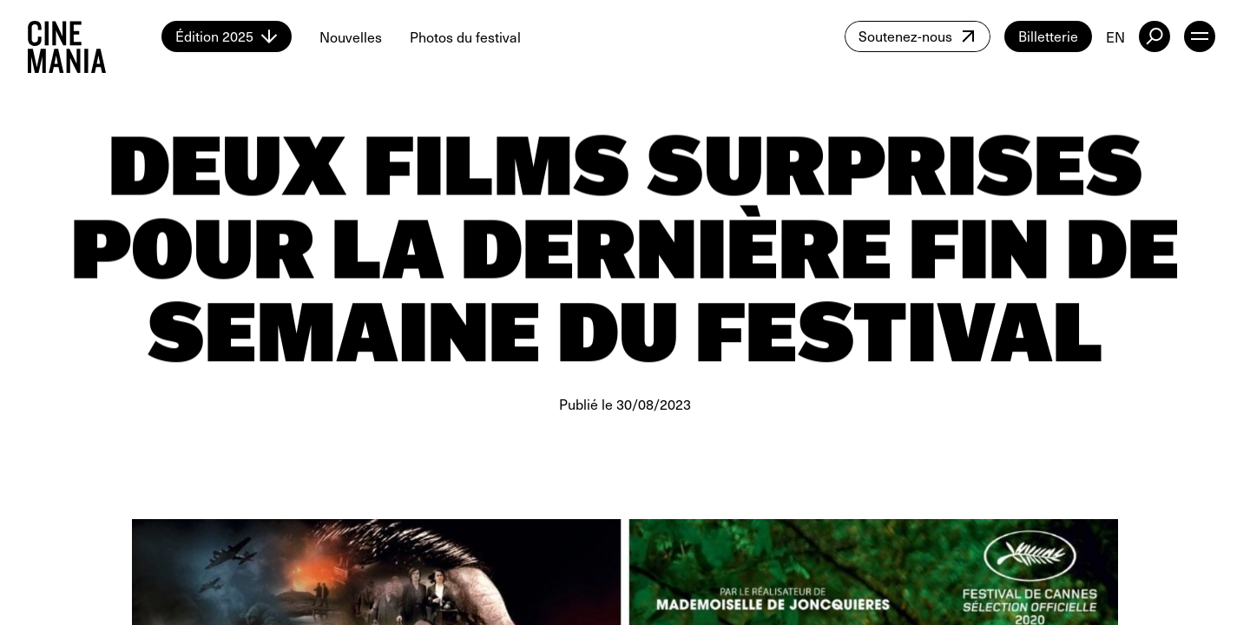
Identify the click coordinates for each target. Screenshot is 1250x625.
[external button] (1154, 36)
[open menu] (1199, 36)
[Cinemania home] (94, 36)
